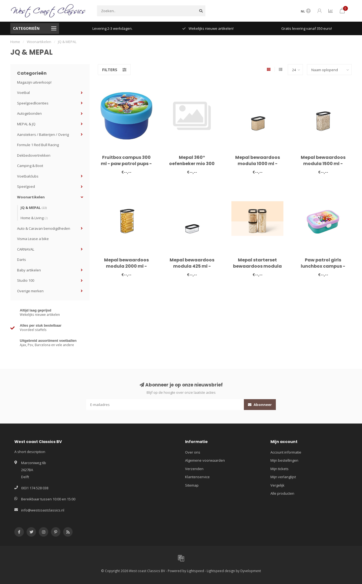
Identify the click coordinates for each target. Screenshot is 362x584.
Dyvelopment (250, 571)
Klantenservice (197, 476)
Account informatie (285, 452)
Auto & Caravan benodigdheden (43, 228)
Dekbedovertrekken (33, 155)
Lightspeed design (221, 571)
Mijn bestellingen (284, 460)
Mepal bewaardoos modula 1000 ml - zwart (257, 163)
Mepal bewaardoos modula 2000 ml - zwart (126, 266)
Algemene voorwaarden (205, 460)
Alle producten (282, 493)
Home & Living (34, 217)
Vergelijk (277, 485)
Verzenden (194, 468)
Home (15, 41)
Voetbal (23, 92)
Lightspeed (195, 571)
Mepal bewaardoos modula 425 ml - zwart (192, 266)
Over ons (192, 452)
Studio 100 (25, 280)
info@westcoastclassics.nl (42, 510)
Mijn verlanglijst (283, 476)
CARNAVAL (25, 249)
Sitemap (192, 485)
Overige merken (30, 290)
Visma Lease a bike (33, 238)
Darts (21, 259)
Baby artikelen (29, 270)
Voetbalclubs (27, 176)
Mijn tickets (279, 468)
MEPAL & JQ (26, 124)
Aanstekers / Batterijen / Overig (43, 134)
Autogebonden (29, 113)
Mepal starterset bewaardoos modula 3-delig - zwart (257, 266)
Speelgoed (26, 186)
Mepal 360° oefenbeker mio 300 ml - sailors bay (192, 163)
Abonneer (260, 404)
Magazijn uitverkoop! (34, 82)
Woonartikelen (31, 197)
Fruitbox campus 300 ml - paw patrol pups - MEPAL (126, 163)
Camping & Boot (30, 165)
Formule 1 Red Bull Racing (38, 144)
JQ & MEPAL (34, 207)
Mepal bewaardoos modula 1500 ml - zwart (323, 163)
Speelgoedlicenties (33, 103)
